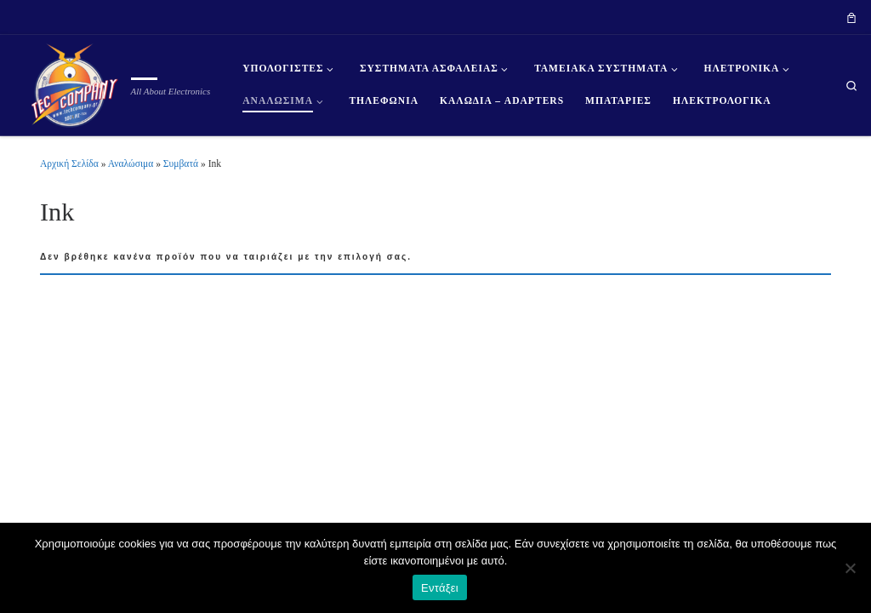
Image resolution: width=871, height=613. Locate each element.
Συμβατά (180, 163)
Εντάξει (439, 587)
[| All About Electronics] (69, 82)
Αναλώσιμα (131, 163)
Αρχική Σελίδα (70, 163)
